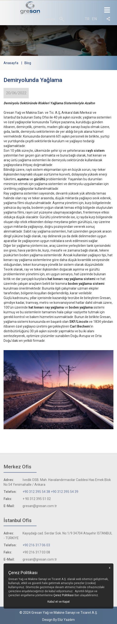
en (94, 19)
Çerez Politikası (63, 595)
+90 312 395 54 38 (36, 493)
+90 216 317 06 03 (36, 546)
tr (87, 19)
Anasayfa (11, 63)
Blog (27, 63)
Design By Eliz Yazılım (58, 621)
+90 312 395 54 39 (64, 493)
